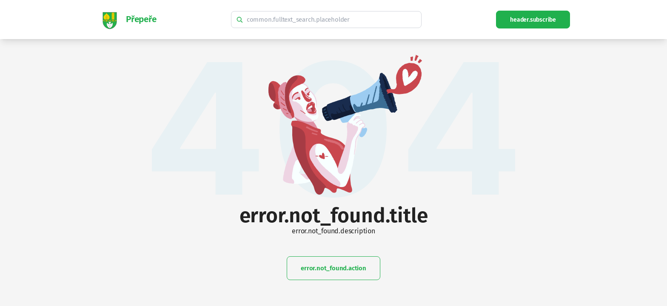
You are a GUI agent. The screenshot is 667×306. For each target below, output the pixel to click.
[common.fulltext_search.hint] (326, 19)
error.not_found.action (333, 268)
